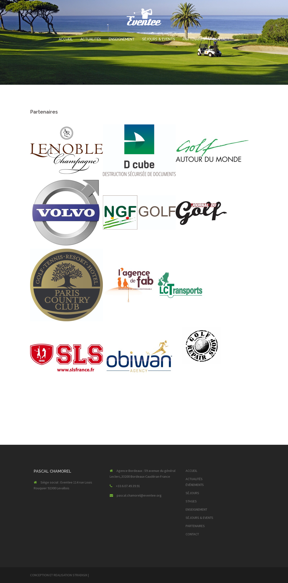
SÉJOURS (192, 493)
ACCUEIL (66, 39)
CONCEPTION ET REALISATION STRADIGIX (58, 575)
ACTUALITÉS (90, 39)
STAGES (191, 501)
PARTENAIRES (194, 39)
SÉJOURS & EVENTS (158, 39)
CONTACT (221, 39)
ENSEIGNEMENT (122, 39)
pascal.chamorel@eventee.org (139, 495)
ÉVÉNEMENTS (195, 485)
